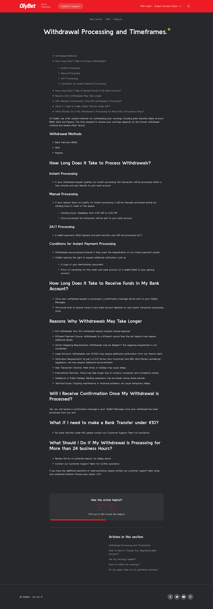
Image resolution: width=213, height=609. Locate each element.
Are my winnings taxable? (122, 559)
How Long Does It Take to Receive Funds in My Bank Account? (88, 90)
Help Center (95, 19)
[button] (168, 6)
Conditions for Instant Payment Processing (83, 83)
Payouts (118, 19)
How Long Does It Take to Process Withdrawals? (80, 61)
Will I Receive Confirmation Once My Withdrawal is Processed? (88, 101)
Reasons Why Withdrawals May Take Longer (78, 95)
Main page (146, 6)
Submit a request (71, 6)
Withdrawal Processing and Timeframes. (130, 545)
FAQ (108, 19)
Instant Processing (70, 68)
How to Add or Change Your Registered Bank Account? (132, 552)
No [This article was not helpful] (100, 507)
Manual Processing (70, 73)
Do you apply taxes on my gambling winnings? (133, 569)
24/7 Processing (69, 78)
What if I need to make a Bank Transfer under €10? (82, 106)
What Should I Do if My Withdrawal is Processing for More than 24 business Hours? (99, 111)
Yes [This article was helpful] (112, 507)
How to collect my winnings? (124, 564)
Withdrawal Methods (66, 55)
